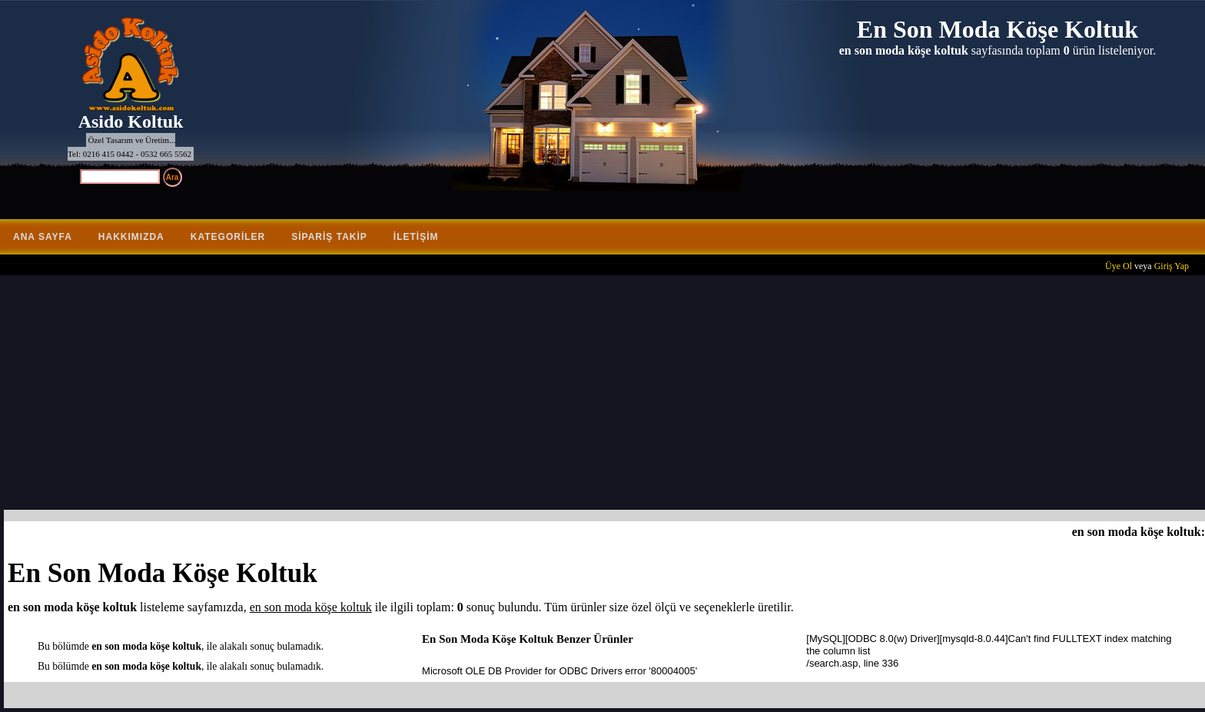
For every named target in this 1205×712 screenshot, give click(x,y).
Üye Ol (1118, 266)
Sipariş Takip (329, 236)
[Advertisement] (606, 394)
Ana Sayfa (42, 236)
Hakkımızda (131, 236)
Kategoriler (228, 236)
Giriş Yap (1171, 266)
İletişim (416, 236)
